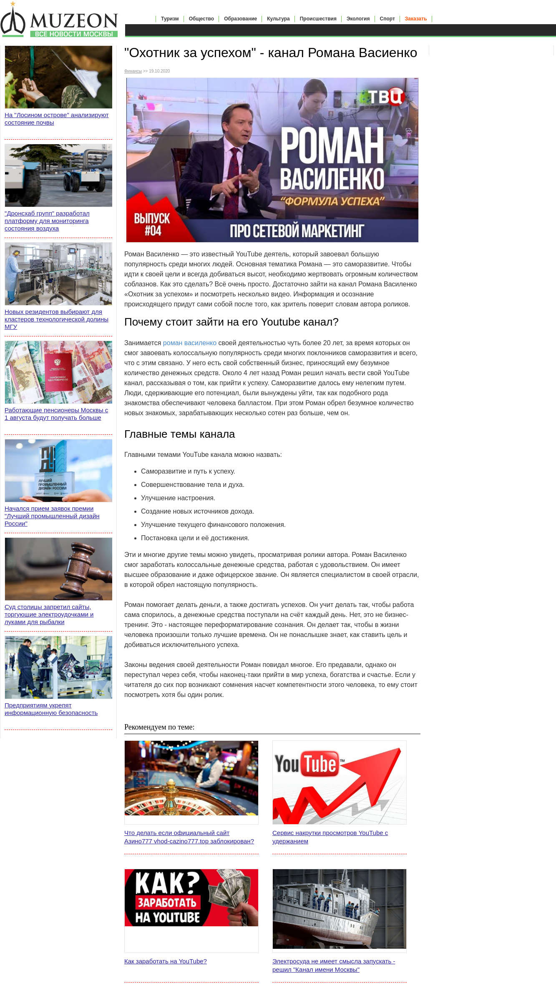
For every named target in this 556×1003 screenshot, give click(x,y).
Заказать (416, 19)
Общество (201, 19)
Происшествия (318, 19)
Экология (358, 19)
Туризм (170, 19)
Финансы (133, 71)
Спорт (387, 19)
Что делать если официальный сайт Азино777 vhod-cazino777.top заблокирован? (189, 837)
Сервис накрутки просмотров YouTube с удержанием (330, 837)
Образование (240, 19)
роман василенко (189, 342)
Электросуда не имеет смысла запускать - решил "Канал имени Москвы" (333, 965)
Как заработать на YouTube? (165, 961)
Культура (278, 19)
